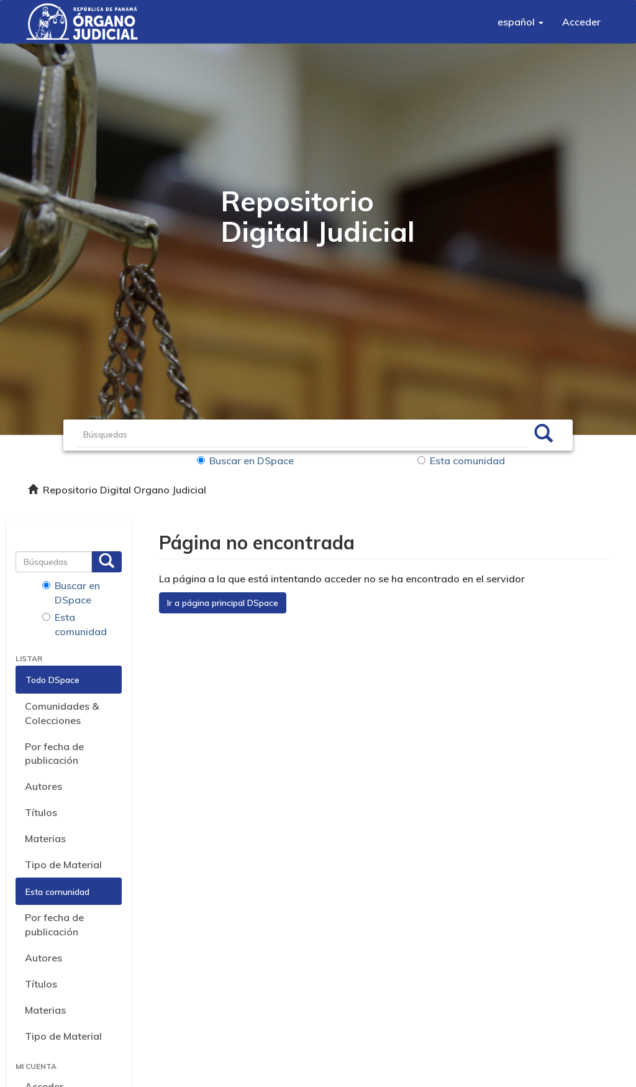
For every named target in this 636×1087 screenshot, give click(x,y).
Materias (45, 838)
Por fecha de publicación (54, 753)
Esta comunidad (461, 460)
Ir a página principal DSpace (222, 602)
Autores (43, 786)
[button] (520, 22)
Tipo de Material (63, 864)
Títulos (41, 812)
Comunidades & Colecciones (62, 713)
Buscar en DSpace (245, 460)
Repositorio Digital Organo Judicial (124, 490)
